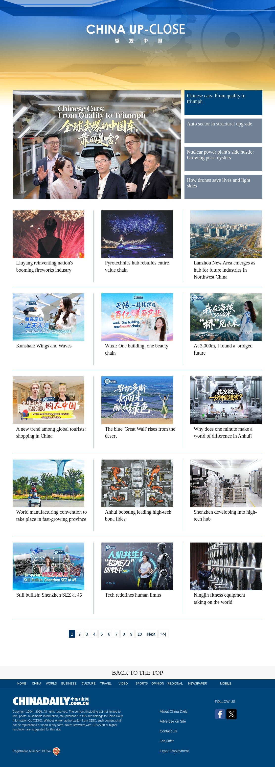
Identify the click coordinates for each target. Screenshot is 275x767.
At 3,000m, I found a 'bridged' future (223, 349)
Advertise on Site (173, 721)
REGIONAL (175, 683)
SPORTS (142, 683)
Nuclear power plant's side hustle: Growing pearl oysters (220, 154)
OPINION (158, 683)
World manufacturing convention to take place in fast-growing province (51, 515)
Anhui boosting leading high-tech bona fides (138, 515)
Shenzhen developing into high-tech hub (225, 515)
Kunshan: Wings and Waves (44, 345)
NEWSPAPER (197, 683)
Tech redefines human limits (133, 595)
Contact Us (168, 731)
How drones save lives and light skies (218, 182)
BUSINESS (68, 683)
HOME (21, 683)
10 (140, 634)
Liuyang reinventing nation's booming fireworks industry (44, 266)
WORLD (51, 683)
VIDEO (123, 683)
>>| (163, 634)
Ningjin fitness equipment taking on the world (219, 598)
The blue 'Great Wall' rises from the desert (140, 432)
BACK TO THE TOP (137, 672)
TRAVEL (106, 683)
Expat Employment (174, 751)
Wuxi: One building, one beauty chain (136, 349)
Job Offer (167, 741)
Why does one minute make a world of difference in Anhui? (223, 432)
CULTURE (88, 683)
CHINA (36, 683)
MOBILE (225, 683)
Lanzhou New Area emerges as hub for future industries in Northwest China (224, 270)
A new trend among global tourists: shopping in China (51, 432)
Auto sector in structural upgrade (219, 123)
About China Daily (173, 711)
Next (151, 634)
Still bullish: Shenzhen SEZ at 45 (49, 595)
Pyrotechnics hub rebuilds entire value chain (137, 266)
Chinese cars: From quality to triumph (216, 98)
